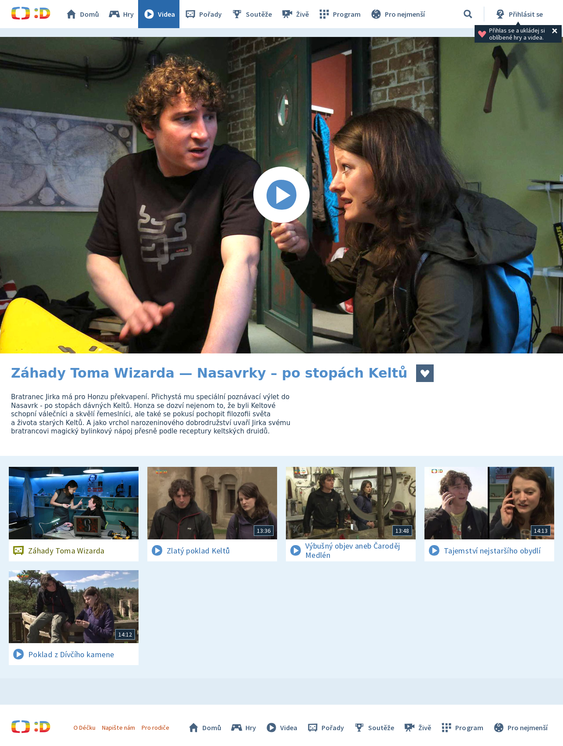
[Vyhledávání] (468, 14)
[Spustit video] (281, 195)
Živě (295, 14)
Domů (82, 14)
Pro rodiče (155, 727)
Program (339, 14)
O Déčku (84, 727)
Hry (121, 14)
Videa (159, 14)
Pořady (203, 14)
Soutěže (251, 14)
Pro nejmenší (397, 14)
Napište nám (118, 727)
